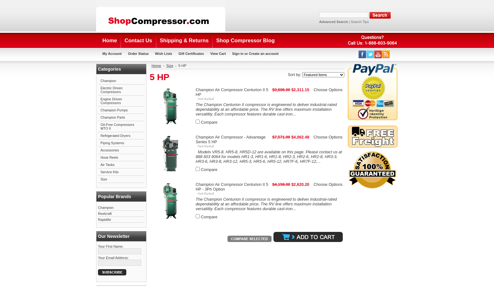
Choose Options (327, 89)
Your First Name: (110, 246)
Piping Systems (112, 143)
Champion (108, 81)
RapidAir (104, 219)
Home (156, 66)
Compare (209, 122)
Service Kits (109, 172)
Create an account (264, 54)
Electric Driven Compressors (112, 90)
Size (104, 179)
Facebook (362, 54)
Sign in (238, 54)
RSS (386, 54)
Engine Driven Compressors (111, 101)
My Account (112, 54)
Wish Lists (163, 54)
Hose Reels (109, 157)
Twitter (370, 54)
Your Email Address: (113, 258)
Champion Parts (113, 117)
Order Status (138, 54)
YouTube (378, 54)
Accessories (110, 150)
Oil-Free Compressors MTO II (117, 126)
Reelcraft (105, 213)
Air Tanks (108, 165)
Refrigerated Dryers (115, 136)
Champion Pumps (114, 110)
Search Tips (360, 22)
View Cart (218, 54)
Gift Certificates (191, 54)
